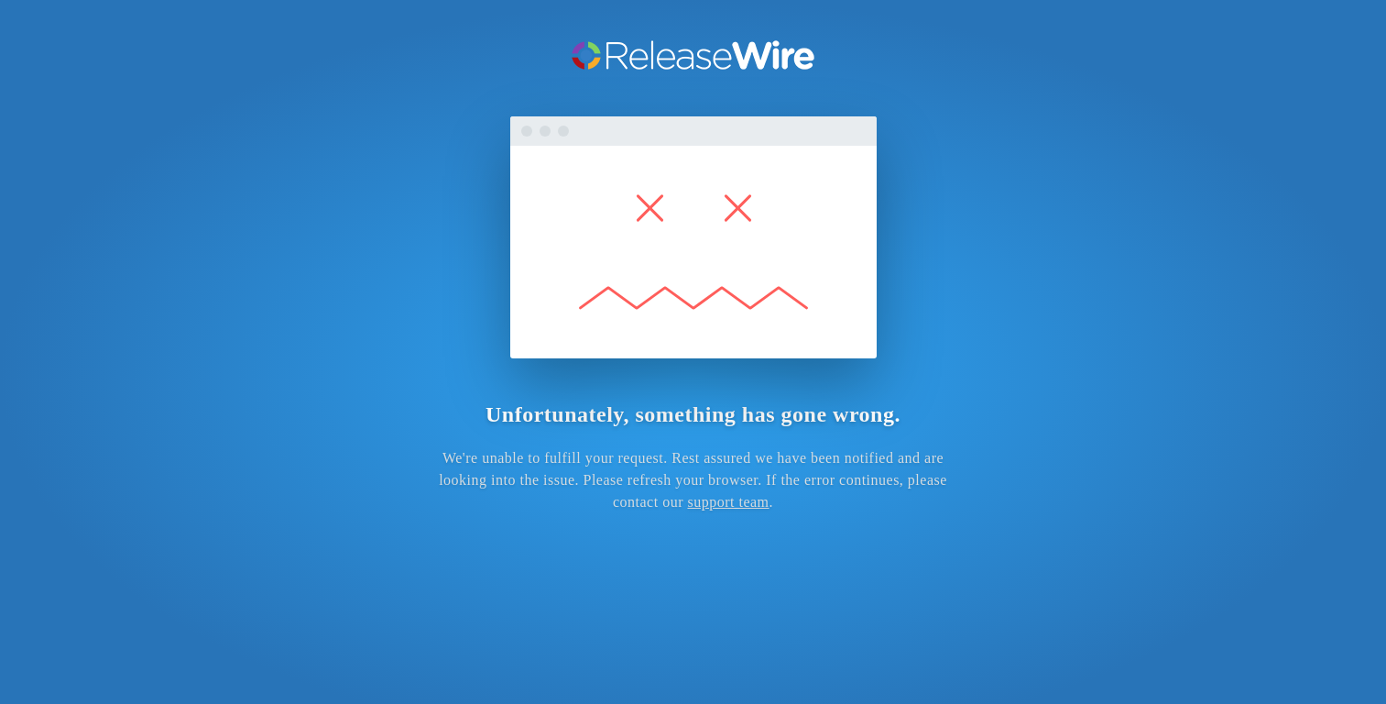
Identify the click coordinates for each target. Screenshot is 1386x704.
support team (728, 502)
